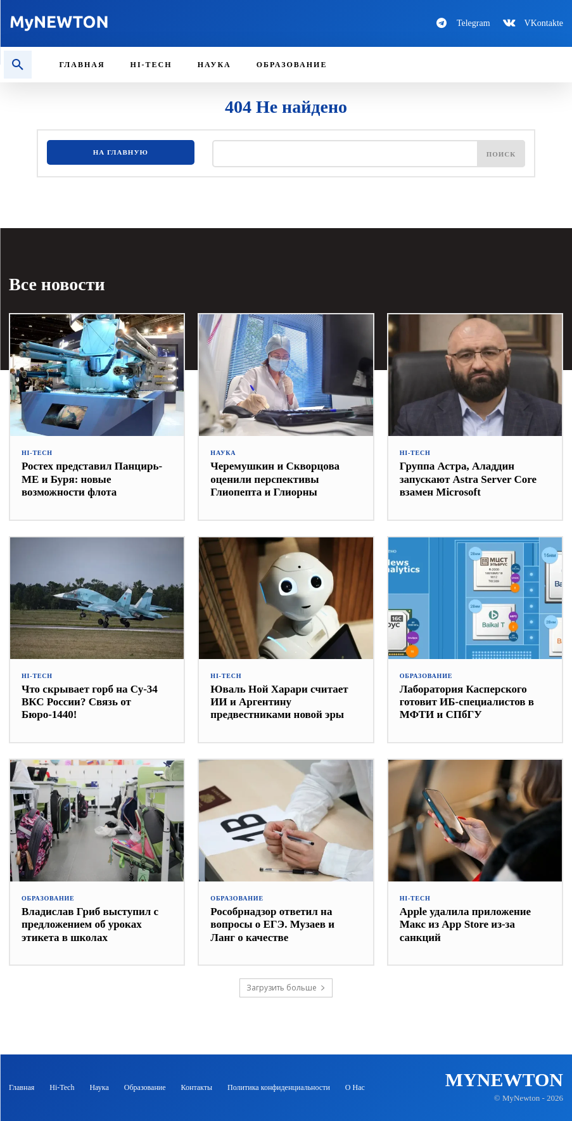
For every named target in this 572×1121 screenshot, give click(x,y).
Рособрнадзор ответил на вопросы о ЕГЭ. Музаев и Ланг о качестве (272, 925)
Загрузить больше (286, 987)
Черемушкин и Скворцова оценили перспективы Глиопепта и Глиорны (275, 479)
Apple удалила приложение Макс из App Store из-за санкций (465, 925)
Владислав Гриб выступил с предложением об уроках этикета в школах (90, 925)
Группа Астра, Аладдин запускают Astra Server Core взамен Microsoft (468, 479)
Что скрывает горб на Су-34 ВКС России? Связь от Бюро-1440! (90, 702)
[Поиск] (501, 153)
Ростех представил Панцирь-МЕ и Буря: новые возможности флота (92, 479)
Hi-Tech (37, 453)
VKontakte (543, 23)
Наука (223, 453)
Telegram (473, 23)
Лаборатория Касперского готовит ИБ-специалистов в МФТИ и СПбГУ (467, 702)
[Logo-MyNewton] (143, 23)
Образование (426, 676)
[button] (18, 65)
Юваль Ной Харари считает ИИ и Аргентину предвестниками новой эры (279, 702)
